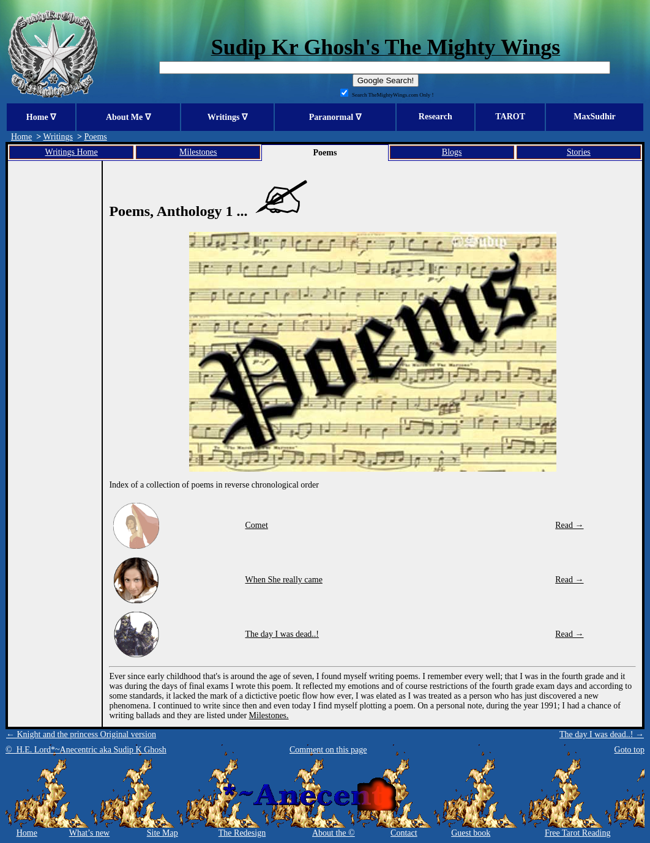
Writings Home (71, 152)
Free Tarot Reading (578, 832)
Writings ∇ (227, 117)
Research (435, 116)
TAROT (510, 116)
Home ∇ (41, 117)
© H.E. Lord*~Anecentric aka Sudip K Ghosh (86, 749)
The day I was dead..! (282, 634)
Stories (579, 152)
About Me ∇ (128, 117)
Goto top (629, 749)
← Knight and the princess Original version (81, 734)
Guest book (470, 832)
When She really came (284, 579)
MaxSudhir (594, 116)
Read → (569, 525)
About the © (333, 832)
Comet (256, 525)
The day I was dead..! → (601, 734)
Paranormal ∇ (335, 117)
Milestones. (269, 715)
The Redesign (242, 832)
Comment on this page (328, 749)
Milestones (198, 152)
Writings (57, 136)
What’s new (89, 832)
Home (21, 136)
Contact (403, 832)
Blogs (452, 152)
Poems (95, 136)
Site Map (162, 832)
